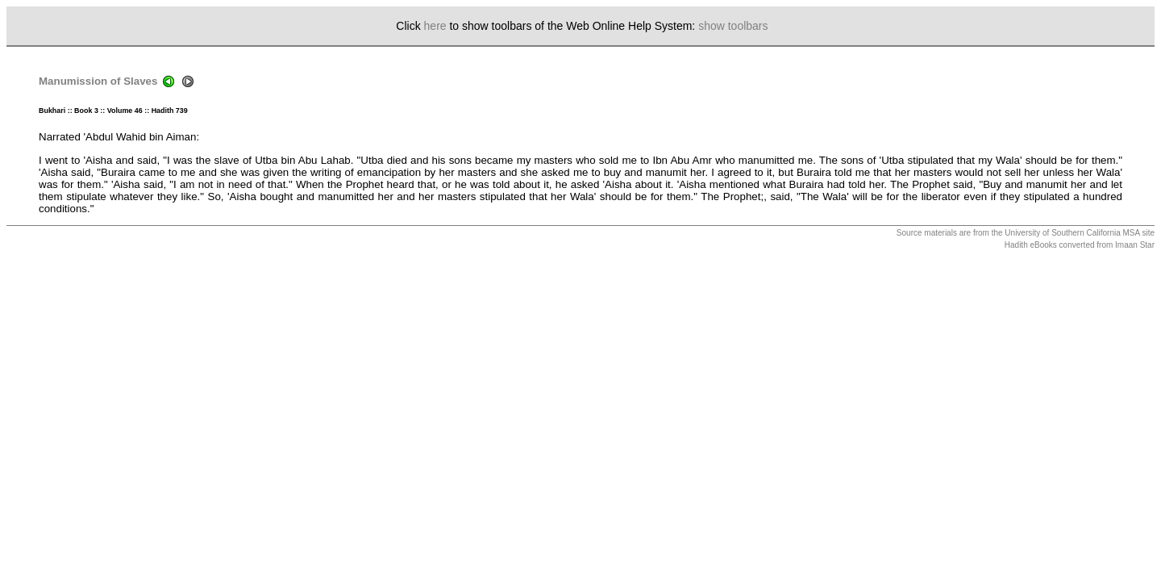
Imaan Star (1135, 244)
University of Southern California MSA (1072, 232)
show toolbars (733, 25)
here (435, 25)
